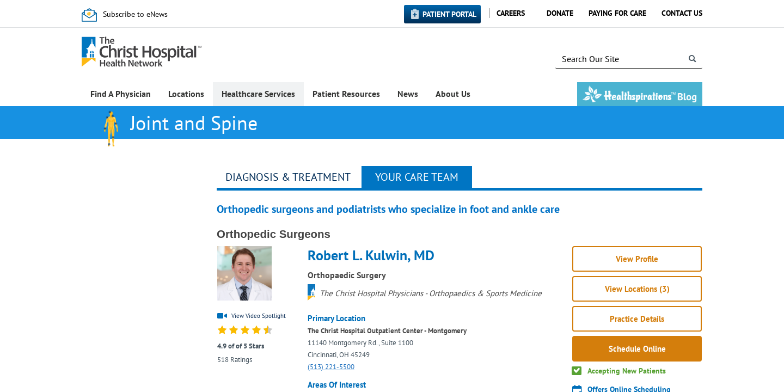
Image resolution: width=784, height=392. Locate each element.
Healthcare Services (258, 93)
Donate (560, 13)
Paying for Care (617, 13)
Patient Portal (449, 14)
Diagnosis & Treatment (288, 176)
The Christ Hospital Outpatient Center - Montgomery (387, 330)
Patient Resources (346, 93)
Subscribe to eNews (135, 14)
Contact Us (681, 13)
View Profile (637, 259)
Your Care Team (416, 177)
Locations (186, 93)
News (407, 93)
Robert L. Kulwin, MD (371, 255)
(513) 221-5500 (331, 366)
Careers (511, 13)
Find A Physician (120, 93)
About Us (453, 93)
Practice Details (637, 319)
